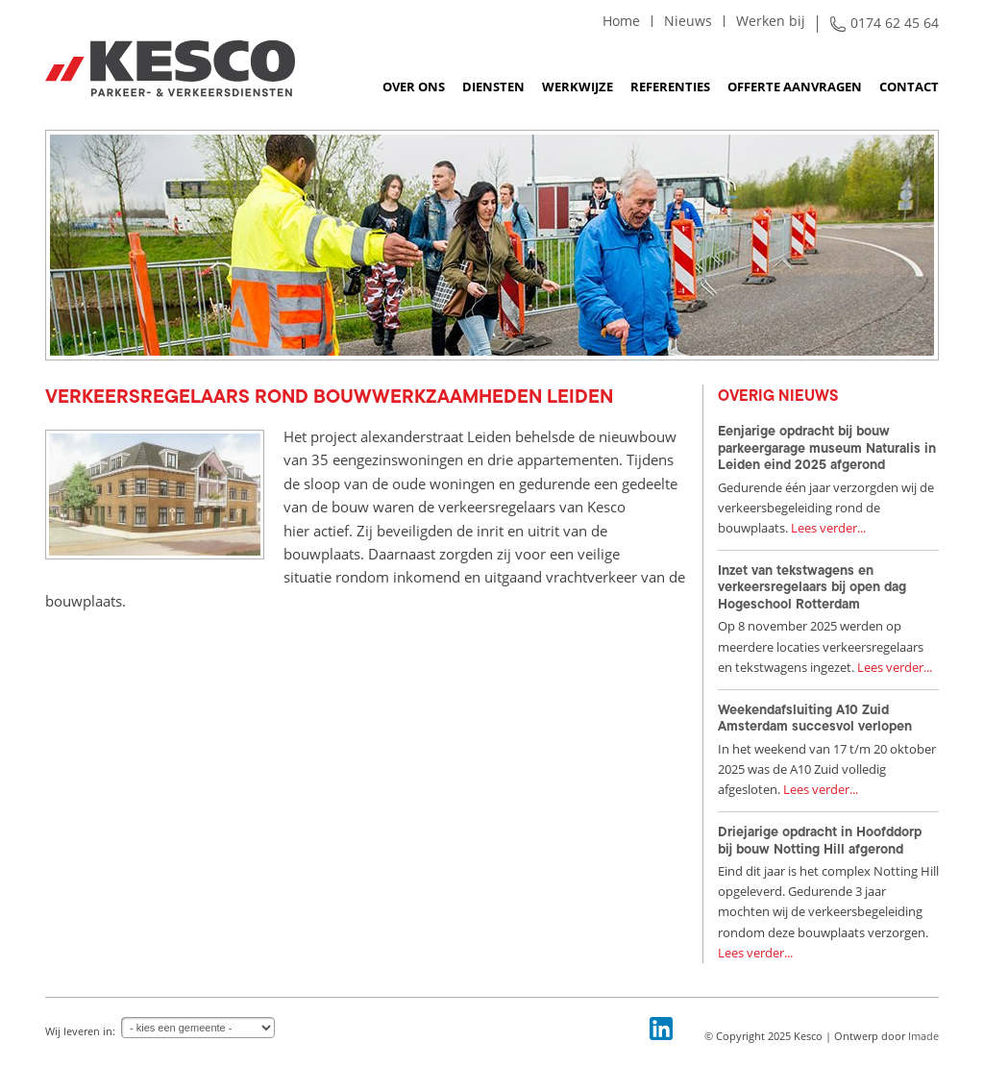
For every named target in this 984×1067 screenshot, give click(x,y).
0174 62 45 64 (894, 22)
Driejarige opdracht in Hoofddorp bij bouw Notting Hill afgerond (820, 840)
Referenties (670, 86)
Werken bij (770, 21)
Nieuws (688, 21)
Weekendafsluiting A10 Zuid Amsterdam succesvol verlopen (815, 718)
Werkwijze (577, 86)
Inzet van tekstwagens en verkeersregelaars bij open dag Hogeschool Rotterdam (812, 586)
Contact (909, 86)
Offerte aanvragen (794, 86)
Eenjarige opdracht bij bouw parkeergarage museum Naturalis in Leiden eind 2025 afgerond (827, 447)
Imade (923, 1036)
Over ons (413, 86)
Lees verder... (828, 527)
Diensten (493, 86)
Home (621, 21)
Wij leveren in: (80, 1031)
